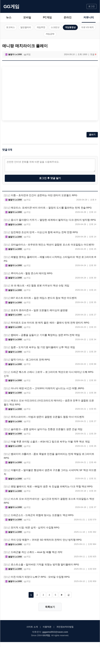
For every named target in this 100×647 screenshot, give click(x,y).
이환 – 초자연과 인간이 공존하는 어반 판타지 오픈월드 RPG (40, 195)
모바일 (27, 17)
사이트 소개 (32, 627)
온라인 (68, 17)
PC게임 (47, 17)
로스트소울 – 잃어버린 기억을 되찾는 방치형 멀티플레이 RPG (41, 564)
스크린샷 (55, 27)
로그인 (91, 6)
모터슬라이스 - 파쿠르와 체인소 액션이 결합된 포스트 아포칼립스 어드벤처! (49, 244)
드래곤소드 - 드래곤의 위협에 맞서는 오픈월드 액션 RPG (39, 515)
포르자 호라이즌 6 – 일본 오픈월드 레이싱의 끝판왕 (36, 310)
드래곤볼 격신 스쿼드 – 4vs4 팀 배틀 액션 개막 (33, 552)
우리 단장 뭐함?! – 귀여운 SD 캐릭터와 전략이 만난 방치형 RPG (43, 539)
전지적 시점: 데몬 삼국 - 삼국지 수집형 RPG (31, 527)
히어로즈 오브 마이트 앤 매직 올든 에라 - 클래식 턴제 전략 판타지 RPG (46, 322)
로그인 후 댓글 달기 (50, 178)
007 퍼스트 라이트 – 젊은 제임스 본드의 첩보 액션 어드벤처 (40, 297)
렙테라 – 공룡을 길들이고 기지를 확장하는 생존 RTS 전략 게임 (42, 335)
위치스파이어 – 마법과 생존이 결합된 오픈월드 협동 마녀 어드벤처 (44, 416)
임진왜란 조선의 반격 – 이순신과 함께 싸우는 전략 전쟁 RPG (41, 232)
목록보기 (50, 606)
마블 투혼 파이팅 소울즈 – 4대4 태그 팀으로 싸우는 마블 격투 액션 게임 (47, 441)
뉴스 (8, 17)
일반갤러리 (25, 27)
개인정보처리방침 (65, 627)
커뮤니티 (88, 17)
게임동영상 (70, 27)
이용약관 (47, 627)
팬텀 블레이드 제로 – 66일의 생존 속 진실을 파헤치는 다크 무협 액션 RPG (48, 486)
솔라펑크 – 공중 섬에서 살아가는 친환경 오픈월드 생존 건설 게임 (43, 429)
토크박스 (10, 27)
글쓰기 (92, 134)
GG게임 (11, 6)
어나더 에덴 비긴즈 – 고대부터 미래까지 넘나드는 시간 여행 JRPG (44, 388)
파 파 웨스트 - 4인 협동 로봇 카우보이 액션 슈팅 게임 (36, 285)
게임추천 (41, 27)
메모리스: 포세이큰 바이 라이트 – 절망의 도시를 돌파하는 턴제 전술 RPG (48, 207)
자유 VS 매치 (87, 27)
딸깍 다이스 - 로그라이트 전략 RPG (27, 359)
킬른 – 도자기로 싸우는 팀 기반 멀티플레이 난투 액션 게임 (39, 347)
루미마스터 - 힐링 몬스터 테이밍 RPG (28, 273)
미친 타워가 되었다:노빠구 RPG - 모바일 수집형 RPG (37, 576)
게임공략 (50, 34)
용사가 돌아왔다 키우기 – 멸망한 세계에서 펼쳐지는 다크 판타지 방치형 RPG (50, 219)
